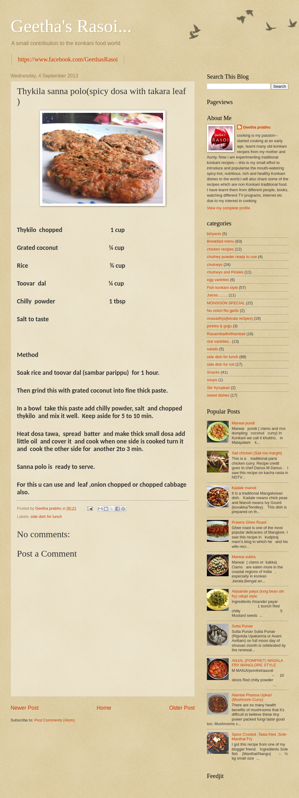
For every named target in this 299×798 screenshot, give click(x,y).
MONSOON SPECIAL (226, 303)
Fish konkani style (222, 287)
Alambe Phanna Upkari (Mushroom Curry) (252, 697)
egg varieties (218, 279)
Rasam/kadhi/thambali (226, 334)
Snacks (213, 372)
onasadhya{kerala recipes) (230, 318)
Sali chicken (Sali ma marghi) (257, 453)
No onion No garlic (223, 310)
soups (212, 380)
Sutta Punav (242, 626)
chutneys (215, 264)
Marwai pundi (243, 423)
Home (104, 708)
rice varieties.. (219, 341)
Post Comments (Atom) (54, 720)
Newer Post (25, 708)
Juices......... (217, 295)
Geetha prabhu (257, 127)
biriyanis (214, 233)
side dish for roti (220, 364)
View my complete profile (228, 208)
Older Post (182, 708)
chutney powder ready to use (232, 256)
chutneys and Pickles (225, 272)
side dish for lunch (46, 516)
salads (212, 349)
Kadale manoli (244, 488)
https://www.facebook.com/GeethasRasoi (68, 59)
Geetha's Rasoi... (71, 26)
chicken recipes (220, 249)
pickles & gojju (219, 326)
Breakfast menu (220, 241)
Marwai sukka (244, 556)
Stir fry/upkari (218, 387)
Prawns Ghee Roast (249, 522)
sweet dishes (218, 395)
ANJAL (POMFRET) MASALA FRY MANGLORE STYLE (257, 662)
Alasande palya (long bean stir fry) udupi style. (258, 593)
